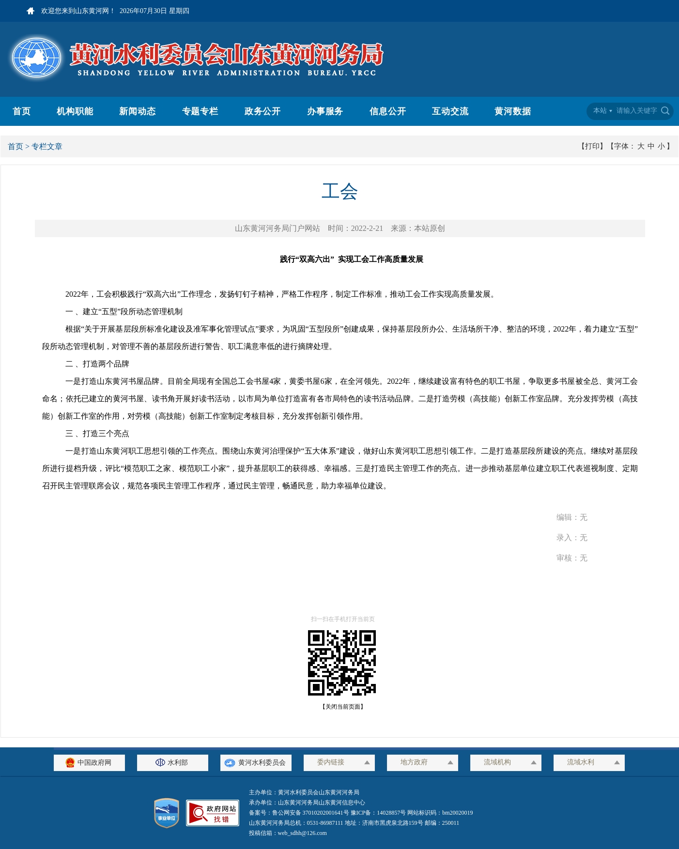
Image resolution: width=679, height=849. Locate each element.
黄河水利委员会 (256, 762)
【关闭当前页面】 (340, 706)
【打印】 (592, 146)
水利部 (173, 762)
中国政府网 (89, 762)
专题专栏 (200, 111)
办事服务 (325, 111)
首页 (22, 111)
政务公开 (263, 111)
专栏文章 (46, 146)
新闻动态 (137, 111)
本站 (600, 110)
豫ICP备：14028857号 (378, 812)
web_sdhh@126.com (302, 833)
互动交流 (450, 111)
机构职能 (75, 111)
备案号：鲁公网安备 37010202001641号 (300, 812)
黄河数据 (512, 111)
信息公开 (388, 111)
